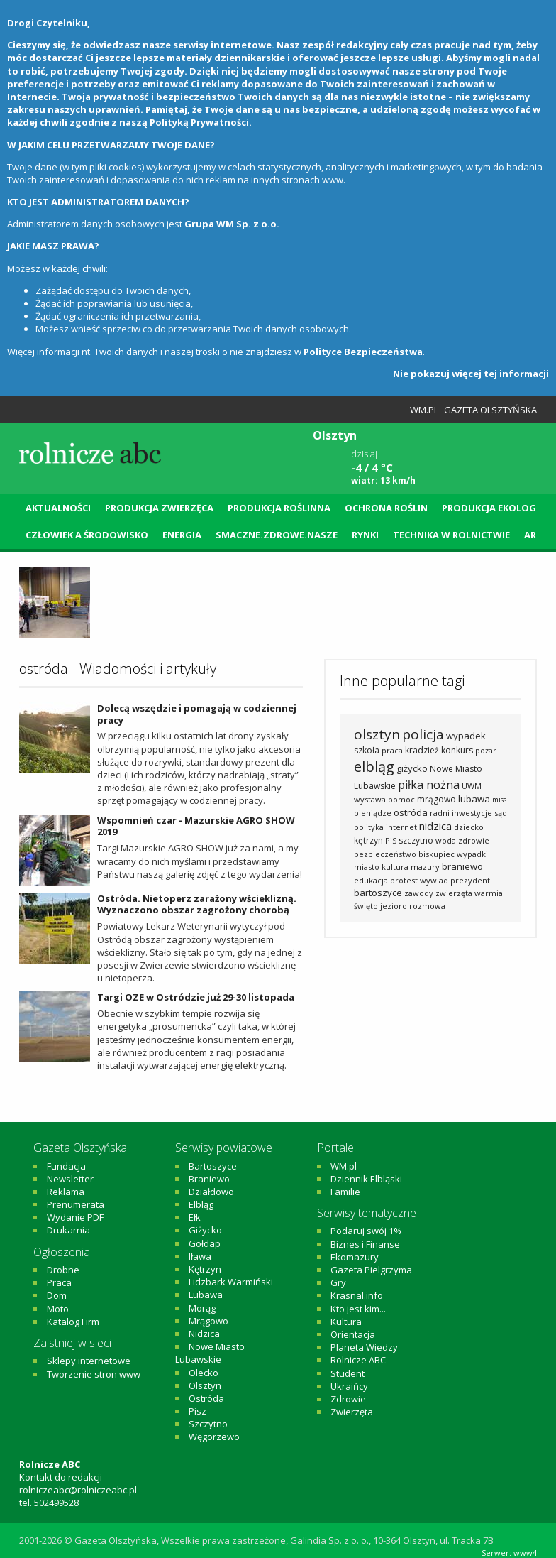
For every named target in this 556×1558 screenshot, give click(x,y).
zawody (418, 893)
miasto (366, 866)
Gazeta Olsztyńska (490, 409)
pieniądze (372, 812)
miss (499, 800)
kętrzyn (368, 840)
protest (404, 880)
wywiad (434, 880)
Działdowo (211, 1191)
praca (392, 750)
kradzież (422, 750)
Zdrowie (348, 1399)
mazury (425, 866)
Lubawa (206, 1294)
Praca (59, 1282)
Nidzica (204, 1333)
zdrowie (473, 840)
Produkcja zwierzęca (159, 507)
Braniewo (209, 1178)
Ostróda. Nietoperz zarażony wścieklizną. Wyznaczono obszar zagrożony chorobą (196, 904)
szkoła (366, 750)
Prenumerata (75, 1204)
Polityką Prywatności (199, 122)
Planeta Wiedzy (364, 1347)
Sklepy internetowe (88, 1360)
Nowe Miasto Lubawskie (210, 1353)
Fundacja (66, 1166)
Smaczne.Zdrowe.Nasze (277, 534)
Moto (58, 1308)
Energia (181, 534)
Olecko (203, 1372)
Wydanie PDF (75, 1217)
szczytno (416, 840)
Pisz (197, 1411)
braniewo (462, 866)
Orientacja (352, 1334)
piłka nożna (429, 784)
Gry (338, 1282)
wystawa (370, 799)
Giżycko (205, 1230)
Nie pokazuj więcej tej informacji (471, 373)
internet (401, 827)
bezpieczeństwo (385, 854)
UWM (472, 785)
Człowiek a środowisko (87, 534)
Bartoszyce (213, 1166)
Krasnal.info (356, 1295)
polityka (369, 827)
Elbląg (201, 1204)
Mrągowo (208, 1320)
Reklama (65, 1191)
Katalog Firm (73, 1321)
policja (423, 734)
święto (366, 905)
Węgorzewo (214, 1436)
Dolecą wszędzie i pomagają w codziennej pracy (196, 714)
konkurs (457, 750)
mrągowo (436, 799)
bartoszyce (378, 892)
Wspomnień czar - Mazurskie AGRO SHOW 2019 (196, 826)
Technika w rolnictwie (451, 534)
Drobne (63, 1269)
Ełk (195, 1217)
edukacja (371, 880)
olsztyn (377, 734)
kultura (395, 866)
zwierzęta (453, 893)
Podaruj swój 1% (365, 1230)
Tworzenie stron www (93, 1374)
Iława (200, 1256)
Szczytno (208, 1423)
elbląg (374, 766)
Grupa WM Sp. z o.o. (231, 223)
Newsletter (70, 1178)
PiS (390, 840)
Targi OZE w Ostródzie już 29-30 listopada (195, 997)
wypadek (466, 735)
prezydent (470, 880)
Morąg (202, 1308)
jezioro (393, 905)
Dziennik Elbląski (366, 1178)
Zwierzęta (351, 1411)
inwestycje (472, 812)
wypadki (472, 854)
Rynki (365, 534)
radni (440, 812)
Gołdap (205, 1243)
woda (445, 840)
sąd (500, 812)
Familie (345, 1191)
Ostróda (206, 1398)
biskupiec (436, 854)
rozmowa (427, 905)
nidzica (435, 826)
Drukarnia (68, 1230)
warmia (488, 893)
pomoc (401, 799)
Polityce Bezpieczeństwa (363, 351)
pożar (485, 750)
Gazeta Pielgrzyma (371, 1269)
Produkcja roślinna (279, 507)
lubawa (474, 798)
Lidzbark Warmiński (231, 1281)
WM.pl (424, 409)
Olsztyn (205, 1385)
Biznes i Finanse (365, 1244)
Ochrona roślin (386, 507)
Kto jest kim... (358, 1308)
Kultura (346, 1321)
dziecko (469, 827)
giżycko (412, 768)
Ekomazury (354, 1257)
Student (347, 1373)
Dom (57, 1295)
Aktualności (58, 507)
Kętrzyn (205, 1269)
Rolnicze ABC (358, 1359)
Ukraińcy (349, 1386)
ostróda (411, 812)
